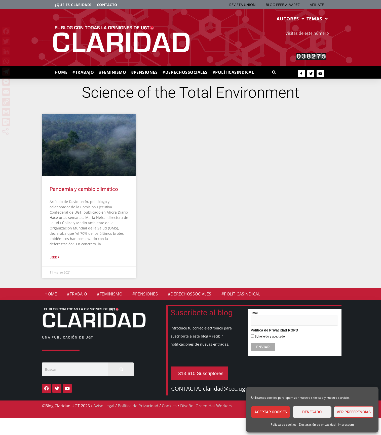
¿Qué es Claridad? (73, 4)
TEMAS (317, 18)
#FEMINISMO (112, 72)
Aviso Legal (103, 406)
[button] (274, 73)
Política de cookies (283, 424)
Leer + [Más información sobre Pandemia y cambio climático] (54, 257)
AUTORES (290, 18)
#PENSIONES (144, 72)
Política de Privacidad (138, 406)
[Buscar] (121, 369)
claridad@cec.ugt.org (230, 388)
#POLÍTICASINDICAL (233, 72)
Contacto (107, 4)
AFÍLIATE (317, 4)
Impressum (346, 424)
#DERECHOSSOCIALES (185, 72)
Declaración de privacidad (317, 424)
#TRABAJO (83, 72)
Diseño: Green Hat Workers (206, 406)
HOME (61, 72)
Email (254, 313)
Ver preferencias (354, 412)
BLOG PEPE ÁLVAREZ (283, 4)
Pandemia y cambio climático (84, 189)
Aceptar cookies (270, 412)
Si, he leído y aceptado (269, 336)
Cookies (169, 406)
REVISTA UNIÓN (242, 4)
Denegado (312, 412)
